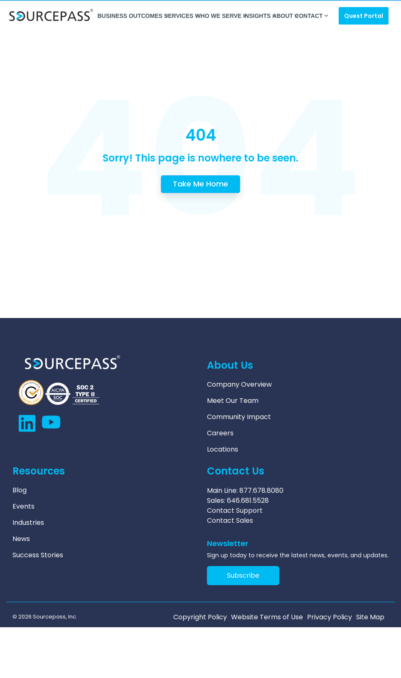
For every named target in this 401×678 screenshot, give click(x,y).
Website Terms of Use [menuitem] (267, 617)
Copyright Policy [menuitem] (200, 617)
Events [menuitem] (23, 506)
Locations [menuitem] (222, 449)
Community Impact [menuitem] (239, 417)
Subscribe (243, 575)
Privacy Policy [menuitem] (329, 617)
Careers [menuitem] (220, 433)
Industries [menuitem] (28, 522)
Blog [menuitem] (19, 490)
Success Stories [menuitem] (37, 555)
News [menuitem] (21, 539)
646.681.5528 (248, 500)
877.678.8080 (261, 490)
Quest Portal (363, 16)
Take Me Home (200, 184)
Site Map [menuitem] (370, 617)
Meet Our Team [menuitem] (232, 400)
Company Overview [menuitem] (239, 384)
